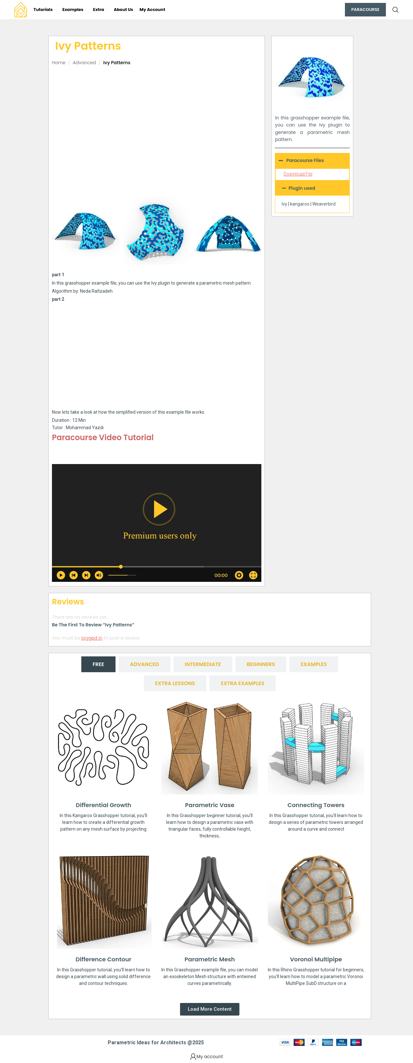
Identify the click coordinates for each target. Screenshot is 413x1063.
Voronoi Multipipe (316, 959)
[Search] (395, 9)
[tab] (98, 664)
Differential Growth (103, 805)
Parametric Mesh (210, 959)
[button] (312, 188)
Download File (298, 174)
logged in (91, 638)
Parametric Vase (210, 805)
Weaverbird (324, 204)
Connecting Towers (316, 805)
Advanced (84, 62)
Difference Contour (103, 959)
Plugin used (301, 188)
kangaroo (299, 204)
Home (58, 62)
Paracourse (365, 9)
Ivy (284, 204)
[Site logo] (20, 9)
